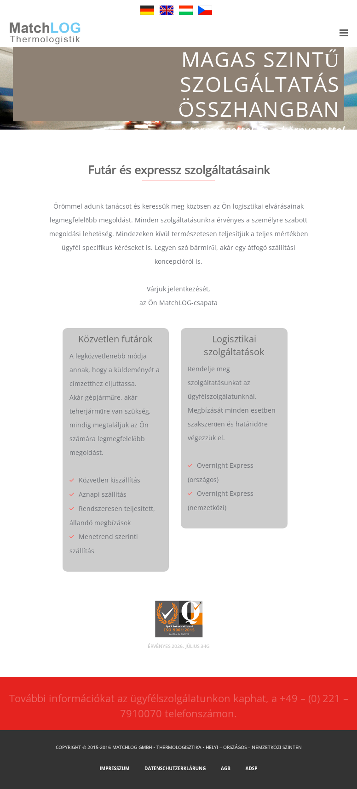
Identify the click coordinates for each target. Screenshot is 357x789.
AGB (225, 768)
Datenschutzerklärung (175, 768)
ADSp (252, 768)
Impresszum (114, 768)
